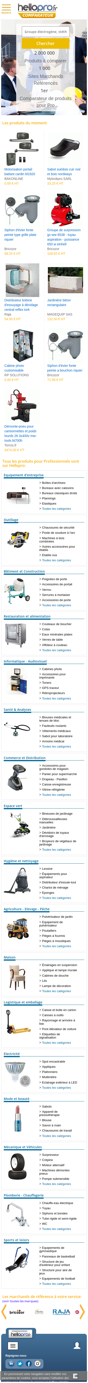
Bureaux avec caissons (58, 488)
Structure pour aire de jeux (55, 1271)
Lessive (47, 868)
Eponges (48, 892)
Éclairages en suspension (59, 965)
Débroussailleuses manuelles (53, 820)
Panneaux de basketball (58, 1256)
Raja (7, 314)
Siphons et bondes (55, 1213)
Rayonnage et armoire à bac (57, 1022)
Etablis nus (49, 555)
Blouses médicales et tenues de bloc (55, 719)
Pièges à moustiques (56, 941)
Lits (44, 981)
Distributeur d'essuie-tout (59, 882)
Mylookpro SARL (59, 179)
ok (76, 1376)
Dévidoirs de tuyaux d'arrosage (54, 834)
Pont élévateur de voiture (59, 1029)
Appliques (49, 1066)
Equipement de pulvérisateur (51, 923)
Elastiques (49, 503)
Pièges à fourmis (53, 936)
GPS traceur (50, 688)
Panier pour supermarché (59, 774)
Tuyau (46, 1208)
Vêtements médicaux (56, 731)
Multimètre (49, 1077)
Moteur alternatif (53, 1165)
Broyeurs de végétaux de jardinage (57, 842)
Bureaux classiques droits (59, 493)
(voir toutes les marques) (20, 1301)
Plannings (49, 498)
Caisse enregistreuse (56, 784)
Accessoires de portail (57, 584)
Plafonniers (49, 1072)
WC (44, 1223)
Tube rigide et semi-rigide (59, 1218)
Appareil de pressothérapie (49, 1113)
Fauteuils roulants (54, 726)
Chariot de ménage (55, 887)
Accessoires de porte (56, 600)
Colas (46, 629)
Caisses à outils (53, 1015)
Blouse (46, 1120)
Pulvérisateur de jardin (57, 916)
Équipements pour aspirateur (53, 875)
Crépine (47, 1160)
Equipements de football (58, 1278)
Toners (46, 682)
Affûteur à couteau (54, 645)
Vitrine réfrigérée (53, 789)
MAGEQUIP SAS (59, 314)
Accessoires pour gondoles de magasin (54, 767)
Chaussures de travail (57, 1130)
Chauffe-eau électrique (57, 1203)
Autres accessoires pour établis (57, 548)
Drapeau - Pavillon (54, 779)
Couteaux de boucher (56, 624)
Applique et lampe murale (59, 970)
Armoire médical (53, 741)
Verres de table (52, 639)
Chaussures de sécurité (58, 527)
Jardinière (49, 827)
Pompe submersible (55, 1179)
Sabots (47, 1106)
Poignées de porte (54, 579)
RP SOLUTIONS (16, 375)
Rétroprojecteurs (53, 693)
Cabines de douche (55, 975)
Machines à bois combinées (51, 539)
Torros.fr (10, 445)
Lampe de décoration (56, 986)
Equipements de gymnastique (51, 1249)
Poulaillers (49, 930)
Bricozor (10, 249)
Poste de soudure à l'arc (58, 532)
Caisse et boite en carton (59, 1010)
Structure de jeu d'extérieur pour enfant (54, 1263)
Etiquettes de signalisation (49, 1035)
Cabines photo (52, 669)
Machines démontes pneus (54, 1172)
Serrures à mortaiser (56, 595)
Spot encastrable (53, 1061)
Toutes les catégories (56, 508)
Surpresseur (50, 1155)
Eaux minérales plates (57, 634)
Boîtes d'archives (53, 483)
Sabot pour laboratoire (57, 736)
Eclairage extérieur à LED (59, 1082)
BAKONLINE (13, 179)
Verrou (46, 589)
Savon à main (51, 1125)
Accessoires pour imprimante (52, 675)
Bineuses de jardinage (57, 813)
